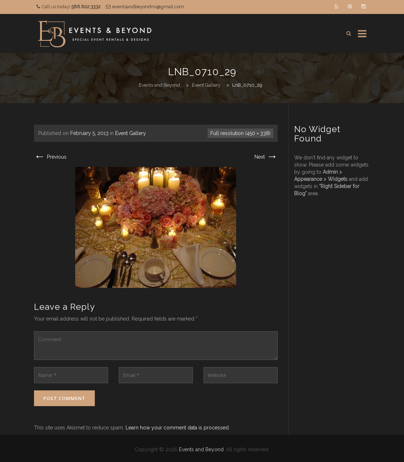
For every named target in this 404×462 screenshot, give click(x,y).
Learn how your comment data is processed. (178, 427)
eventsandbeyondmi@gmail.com (148, 6)
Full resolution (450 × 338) (240, 133)
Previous (50, 157)
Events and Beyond (201, 449)
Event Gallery (130, 133)
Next (266, 157)
